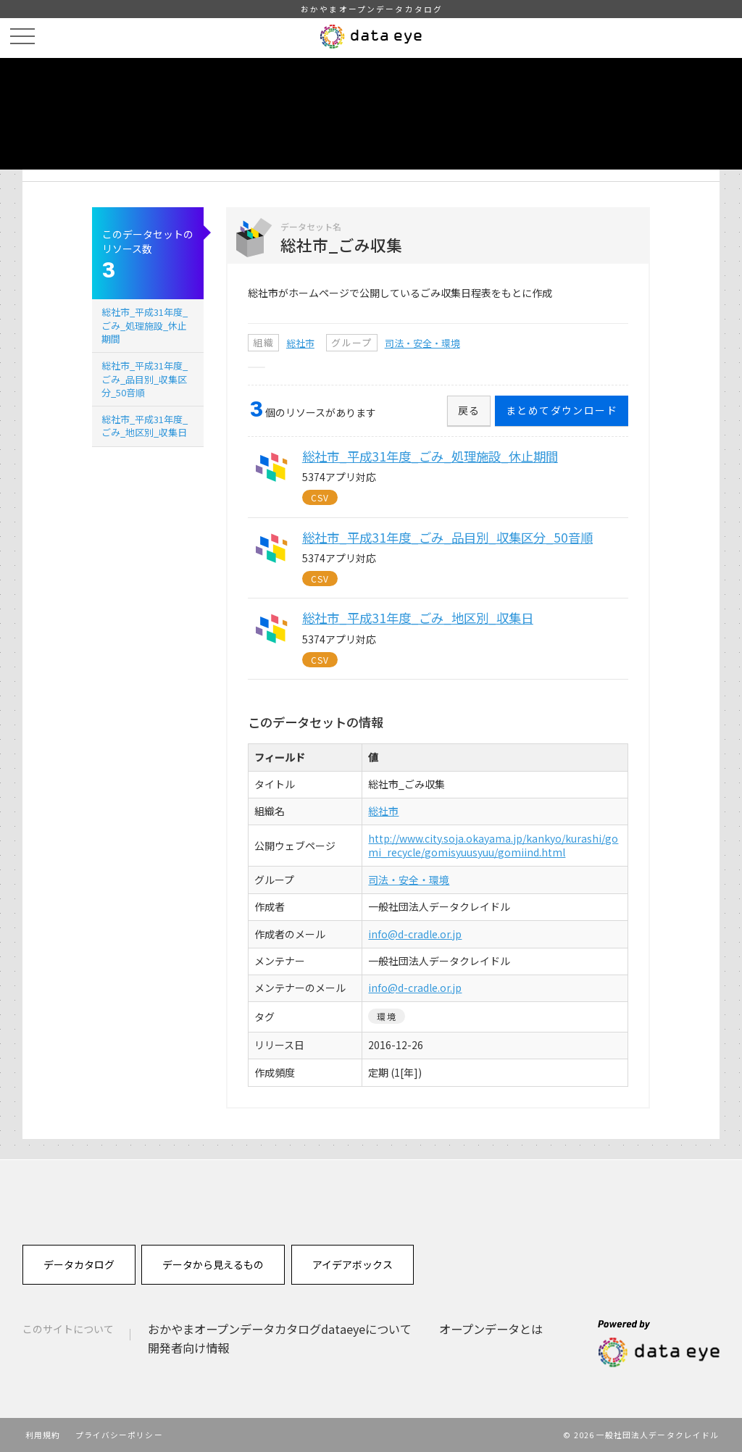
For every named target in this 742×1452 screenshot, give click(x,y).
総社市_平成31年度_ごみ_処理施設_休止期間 (144, 325)
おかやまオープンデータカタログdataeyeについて (280, 1329)
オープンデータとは (491, 1329)
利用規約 (42, 1434)
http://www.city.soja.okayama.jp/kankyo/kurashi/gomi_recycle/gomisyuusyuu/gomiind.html (493, 845)
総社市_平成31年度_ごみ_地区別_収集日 (144, 425)
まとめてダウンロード (561, 410)
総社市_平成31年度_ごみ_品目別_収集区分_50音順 (144, 379)
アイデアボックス (352, 1264)
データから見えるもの (213, 1264)
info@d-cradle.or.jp (415, 934)
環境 (386, 1016)
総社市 (300, 343)
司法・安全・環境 (422, 343)
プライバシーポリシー (119, 1434)
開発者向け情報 (188, 1347)
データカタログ (78, 1264)
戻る (469, 410)
